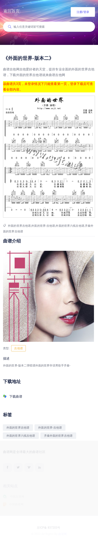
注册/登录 (83, 12)
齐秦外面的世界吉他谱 (58, 435)
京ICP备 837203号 (48, 528)
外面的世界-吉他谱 (50, 427)
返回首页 (11, 10)
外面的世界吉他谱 (17, 427)
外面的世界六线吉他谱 (20, 435)
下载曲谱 (15, 396)
